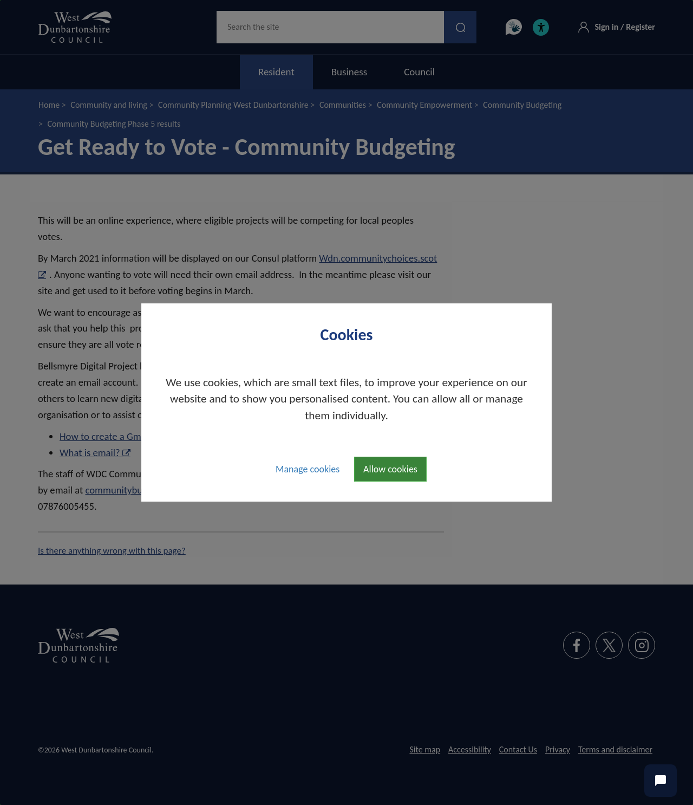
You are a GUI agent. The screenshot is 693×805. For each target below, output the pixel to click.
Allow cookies (390, 469)
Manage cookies (307, 469)
